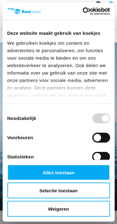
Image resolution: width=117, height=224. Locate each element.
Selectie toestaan (58, 190)
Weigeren (58, 208)
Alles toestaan (59, 172)
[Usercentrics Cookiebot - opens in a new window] (83, 11)
